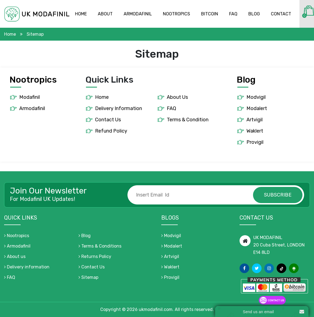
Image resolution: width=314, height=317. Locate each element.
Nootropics (176, 13)
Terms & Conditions (100, 246)
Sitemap (88, 277)
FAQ (171, 108)
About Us (177, 97)
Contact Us (108, 120)
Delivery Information (118, 108)
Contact (281, 13)
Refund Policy (111, 131)
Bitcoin (209, 13)
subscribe (277, 195)
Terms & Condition (188, 120)
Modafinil (29, 97)
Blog (254, 13)
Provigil (254, 142)
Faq (233, 13)
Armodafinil (138, 13)
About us (15, 256)
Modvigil (256, 97)
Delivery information (26, 267)
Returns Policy (95, 256)
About (105, 13)
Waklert (254, 131)
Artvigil (254, 120)
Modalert (256, 108)
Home (81, 13)
